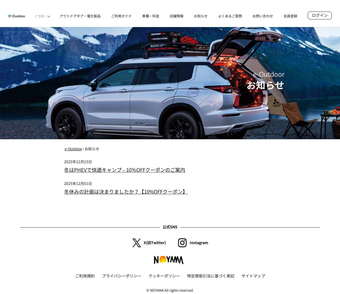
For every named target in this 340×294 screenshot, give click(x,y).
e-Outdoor (73, 148)
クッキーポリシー (164, 276)
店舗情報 (176, 16)
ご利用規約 (85, 276)
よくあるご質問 (230, 16)
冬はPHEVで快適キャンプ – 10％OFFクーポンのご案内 (124, 170)
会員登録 (290, 16)
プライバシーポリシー (121, 276)
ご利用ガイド (121, 16)
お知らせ (201, 16)
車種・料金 (150, 16)
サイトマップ (253, 276)
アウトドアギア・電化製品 (80, 16)
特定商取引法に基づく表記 (210, 276)
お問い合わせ (263, 16)
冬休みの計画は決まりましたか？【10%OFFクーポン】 (126, 191)
